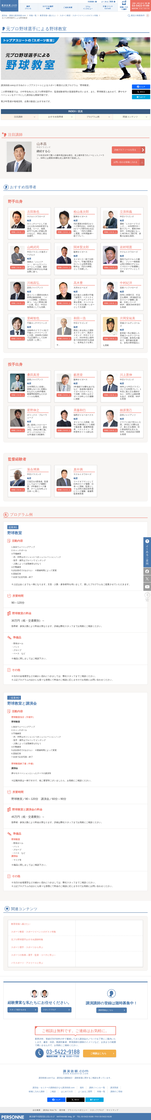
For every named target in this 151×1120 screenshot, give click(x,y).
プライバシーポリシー (77, 1106)
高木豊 (79, 291)
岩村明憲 (127, 254)
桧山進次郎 (82, 215)
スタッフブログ (49, 1006)
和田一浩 (81, 329)
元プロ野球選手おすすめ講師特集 (28, 951)
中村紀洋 (127, 291)
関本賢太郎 (82, 254)
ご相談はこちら (98, 1049)
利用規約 (91, 2)
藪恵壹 (79, 386)
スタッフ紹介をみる (25, 1006)
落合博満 (34, 485)
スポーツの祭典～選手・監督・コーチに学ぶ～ (34, 959)
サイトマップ (112, 1106)
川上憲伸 (127, 386)
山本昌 (42, 147)
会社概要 (37, 1106)
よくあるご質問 (107, 2)
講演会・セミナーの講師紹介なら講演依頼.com (54, 1083)
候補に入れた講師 (36, 1087)
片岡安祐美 (128, 329)
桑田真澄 (34, 386)
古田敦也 (34, 215)
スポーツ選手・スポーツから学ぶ (95, 951)
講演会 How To (50, 1106)
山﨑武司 (34, 254)
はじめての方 (67, 1087)
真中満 (79, 485)
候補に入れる (18, 236)
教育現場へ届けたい (48, 15)
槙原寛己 (127, 423)
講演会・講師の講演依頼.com (14, 15)
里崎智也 (34, 329)
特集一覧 (33, 15)
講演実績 (114, 1083)
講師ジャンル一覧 (97, 1083)
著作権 (62, 1106)
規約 (82, 1083)
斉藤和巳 (81, 423)
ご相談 (53, 1087)
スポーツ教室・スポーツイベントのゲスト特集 (79, 15)
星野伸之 (34, 423)
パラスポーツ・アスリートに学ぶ (95, 959)
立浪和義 (127, 215)
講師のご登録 (116, 1087)
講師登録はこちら (109, 1006)
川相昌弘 (34, 291)
